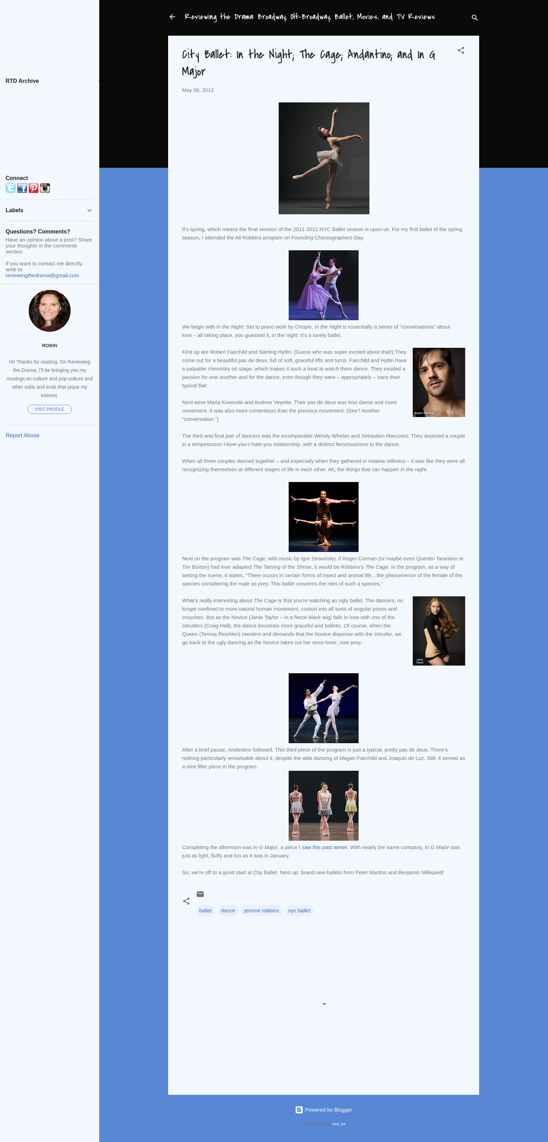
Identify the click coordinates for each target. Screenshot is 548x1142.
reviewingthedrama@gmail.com (42, 275)
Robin (49, 345)
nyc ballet (299, 910)
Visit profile (49, 409)
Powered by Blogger (323, 1110)
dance (228, 910)
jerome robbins (261, 910)
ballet (205, 910)
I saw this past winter (323, 847)
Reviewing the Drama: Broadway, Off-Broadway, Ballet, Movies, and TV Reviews (310, 16)
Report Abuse (22, 435)
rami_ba (338, 1124)
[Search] (475, 19)
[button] (461, 51)
